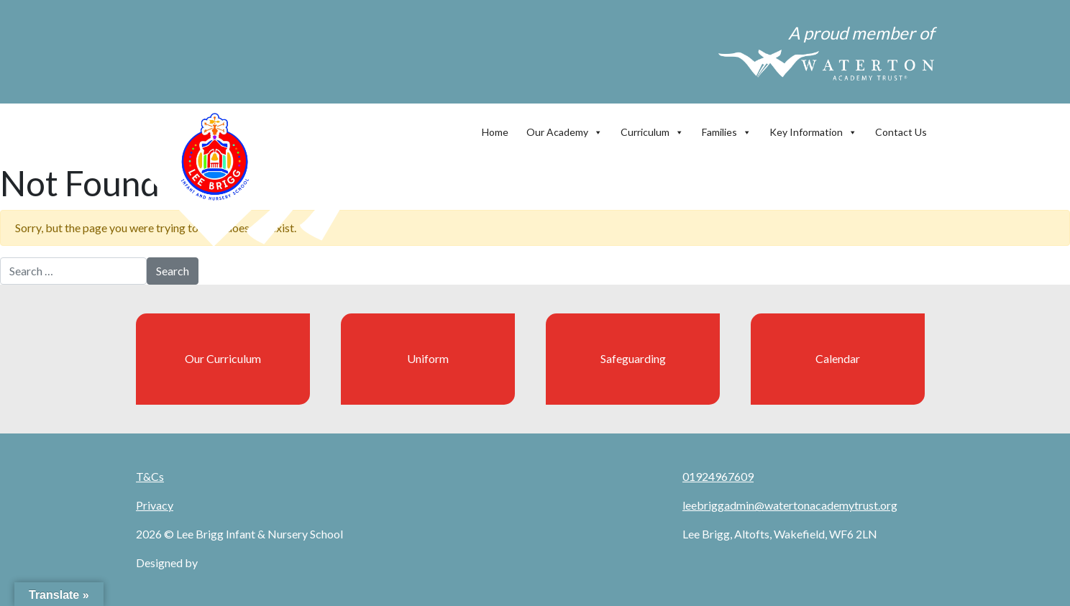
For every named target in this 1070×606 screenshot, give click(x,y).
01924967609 (718, 476)
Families (726, 128)
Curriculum (652, 128)
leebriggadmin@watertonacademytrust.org (789, 505)
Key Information (813, 128)
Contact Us (901, 132)
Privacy (154, 505)
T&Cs (150, 476)
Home (495, 132)
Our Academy (564, 128)
